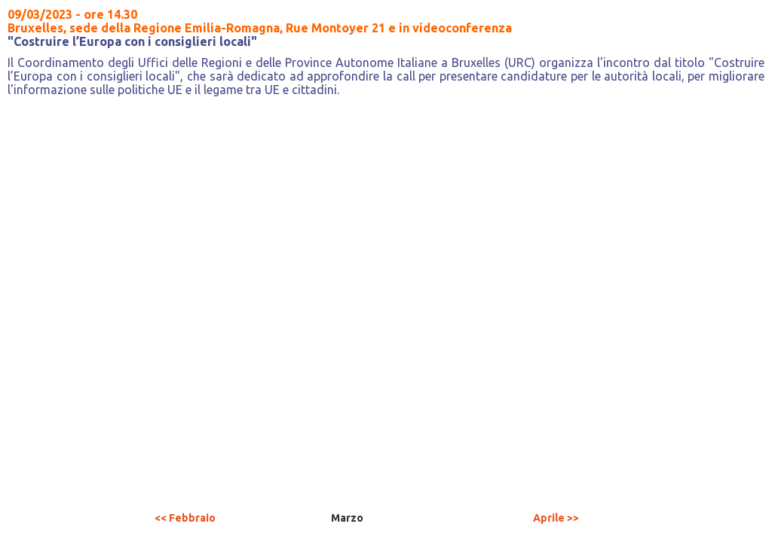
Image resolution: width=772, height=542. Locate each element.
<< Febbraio (185, 518)
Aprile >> (556, 518)
